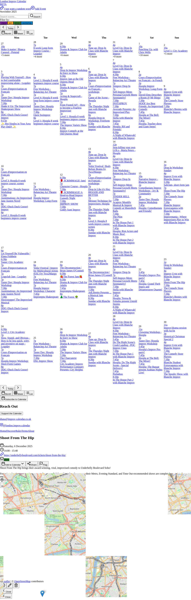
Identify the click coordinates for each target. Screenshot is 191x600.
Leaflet (5, 581)
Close (6, 591)
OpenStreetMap (22, 581)
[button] (42, 593)
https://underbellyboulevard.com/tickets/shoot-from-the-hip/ (33, 455)
